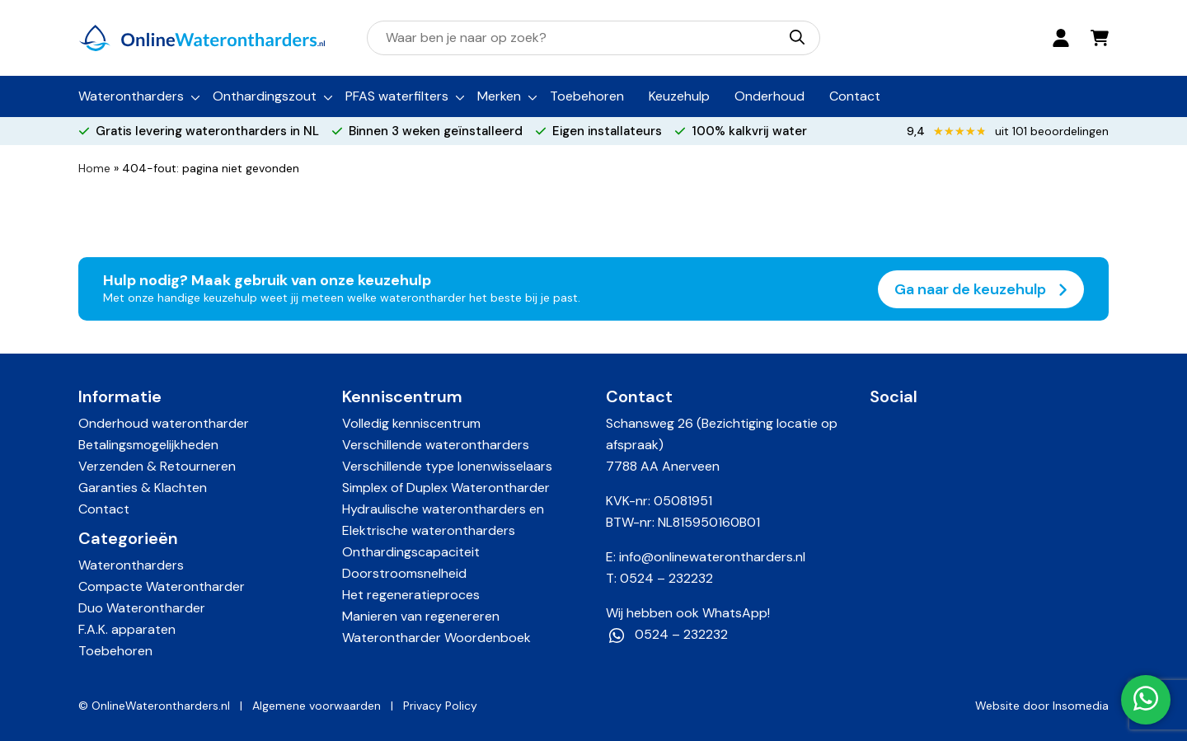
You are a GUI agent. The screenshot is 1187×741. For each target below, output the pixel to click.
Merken (499, 96)
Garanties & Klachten (142, 487)
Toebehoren (587, 96)
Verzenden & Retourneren (157, 466)
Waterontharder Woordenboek (436, 637)
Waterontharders (131, 96)
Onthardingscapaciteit (411, 551)
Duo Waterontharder (141, 608)
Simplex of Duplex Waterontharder (446, 487)
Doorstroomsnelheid (404, 573)
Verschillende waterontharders (435, 444)
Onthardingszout (265, 96)
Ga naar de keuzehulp (980, 289)
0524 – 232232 (666, 578)
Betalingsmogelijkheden (148, 444)
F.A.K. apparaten (127, 629)
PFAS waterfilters (396, 96)
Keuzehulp (679, 96)
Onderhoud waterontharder (163, 423)
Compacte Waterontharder (161, 586)
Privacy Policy (440, 705)
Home (94, 168)
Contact (854, 96)
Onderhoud (769, 96)
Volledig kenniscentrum (411, 423)
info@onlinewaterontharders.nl (712, 556)
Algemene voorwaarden (316, 705)
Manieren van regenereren (421, 616)
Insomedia (1081, 705)
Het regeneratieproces (411, 594)
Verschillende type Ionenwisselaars (447, 466)
